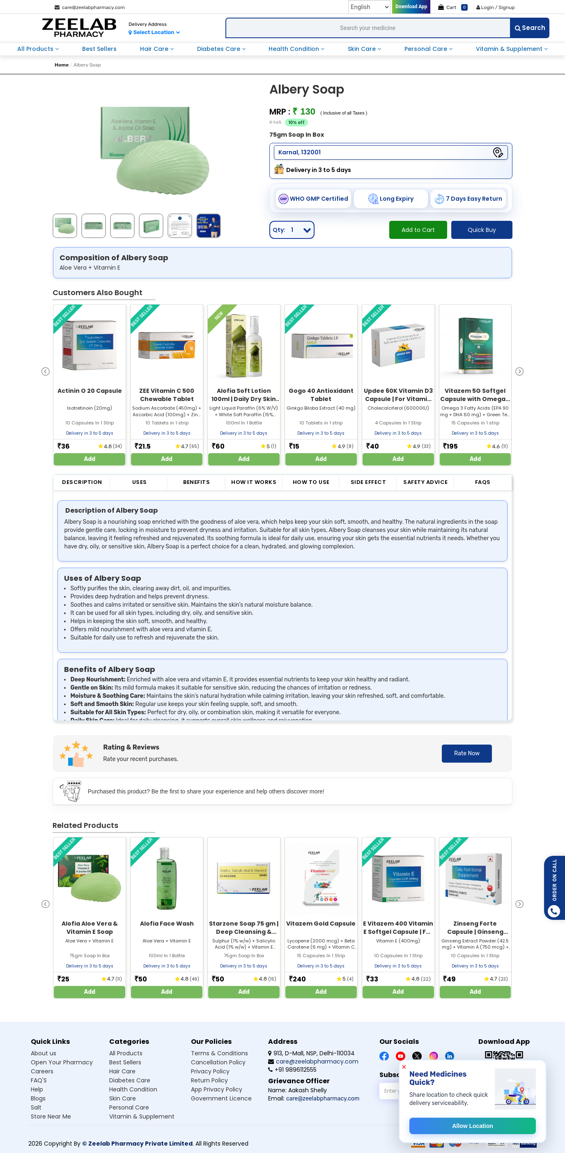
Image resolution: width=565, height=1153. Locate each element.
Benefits (196, 482)
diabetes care (219, 49)
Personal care (129, 1107)
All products (125, 1053)
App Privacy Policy (216, 1089)
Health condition (133, 1089)
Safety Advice (425, 482)
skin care (362, 49)
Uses (139, 482)
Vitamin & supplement (142, 1116)
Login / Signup (495, 7)
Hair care (122, 1071)
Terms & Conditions (219, 1053)
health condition (295, 49)
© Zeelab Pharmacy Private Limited (137, 1143)
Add (90, 459)
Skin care (122, 1098)
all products (36, 49)
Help (37, 1089)
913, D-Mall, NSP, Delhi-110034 (311, 1053)
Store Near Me (51, 1116)
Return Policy (209, 1080)
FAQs (483, 482)
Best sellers (125, 1062)
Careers (42, 1071)
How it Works (253, 482)
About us (43, 1053)
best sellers (99, 49)
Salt (36, 1107)
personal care (426, 49)
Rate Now (467, 753)
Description (82, 482)
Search (530, 27)
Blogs (38, 1098)
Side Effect (368, 482)
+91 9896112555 (292, 1070)
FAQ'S (39, 1080)
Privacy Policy (210, 1071)
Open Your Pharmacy (62, 1062)
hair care (155, 49)
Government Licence (221, 1098)
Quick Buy (482, 230)
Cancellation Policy (218, 1062)
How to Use (311, 482)
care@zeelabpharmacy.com (90, 7)
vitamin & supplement (510, 49)
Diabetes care (129, 1080)
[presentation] (45, 371)
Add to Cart (418, 230)
